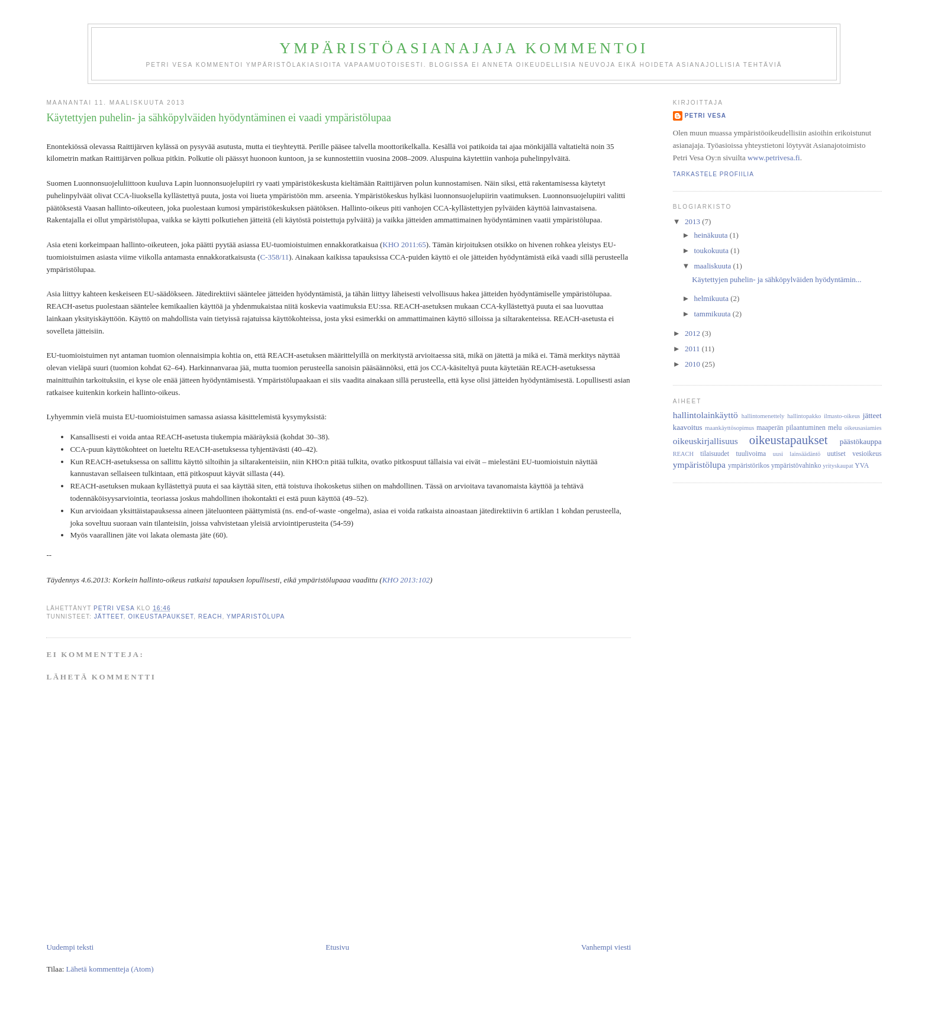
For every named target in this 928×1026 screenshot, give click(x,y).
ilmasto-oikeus (842, 416)
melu (835, 428)
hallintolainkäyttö (705, 415)
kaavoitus (688, 427)
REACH (210, 616)
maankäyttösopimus (729, 428)
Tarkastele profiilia (713, 174)
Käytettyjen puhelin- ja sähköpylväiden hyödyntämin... (776, 279)
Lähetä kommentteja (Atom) (110, 968)
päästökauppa (861, 441)
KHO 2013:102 (406, 579)
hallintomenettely (763, 416)
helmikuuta (712, 298)
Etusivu (337, 947)
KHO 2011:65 (404, 244)
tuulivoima (751, 454)
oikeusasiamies (863, 428)
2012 (693, 333)
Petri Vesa (705, 115)
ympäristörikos (748, 466)
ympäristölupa (256, 616)
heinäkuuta (711, 235)
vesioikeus (866, 454)
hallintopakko (804, 416)
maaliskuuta (713, 265)
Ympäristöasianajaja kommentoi (463, 48)
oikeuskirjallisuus (705, 441)
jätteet (109, 616)
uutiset (836, 454)
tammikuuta (713, 313)
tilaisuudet (714, 454)
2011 (693, 348)
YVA (862, 466)
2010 (693, 364)
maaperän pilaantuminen (791, 428)
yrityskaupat (838, 465)
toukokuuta (712, 250)
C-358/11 (274, 257)
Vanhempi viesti (606, 947)
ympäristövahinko (796, 466)
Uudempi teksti (70, 947)
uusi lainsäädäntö (797, 454)
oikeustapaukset (161, 616)
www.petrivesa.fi (773, 157)
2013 (693, 221)
